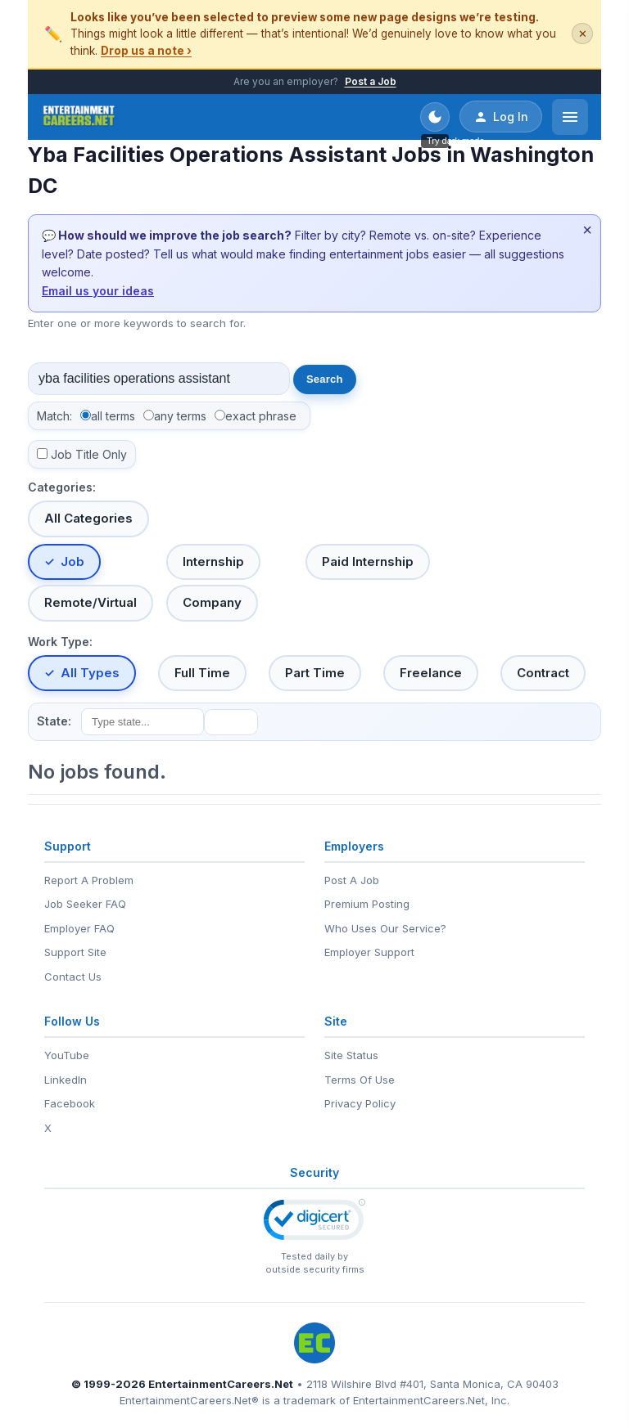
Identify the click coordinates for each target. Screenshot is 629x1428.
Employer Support (369, 952)
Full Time (202, 672)
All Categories (88, 518)
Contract (543, 672)
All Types (90, 672)
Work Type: (60, 642)
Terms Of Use (359, 1079)
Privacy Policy (360, 1103)
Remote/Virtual (90, 602)
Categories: (62, 487)
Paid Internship (368, 561)
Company (212, 602)
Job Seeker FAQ (85, 903)
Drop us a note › (146, 50)
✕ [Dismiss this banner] (582, 34)
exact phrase (260, 416)
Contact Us (73, 976)
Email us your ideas (98, 291)
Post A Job (351, 880)
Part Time (315, 672)
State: (54, 721)
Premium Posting (367, 903)
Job (72, 561)
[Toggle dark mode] (435, 117)
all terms (113, 416)
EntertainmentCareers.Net (220, 1383)
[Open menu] (570, 117)
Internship (213, 561)
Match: (54, 416)
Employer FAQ (79, 928)
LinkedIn (65, 1079)
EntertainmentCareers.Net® (189, 1400)
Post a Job (370, 81)
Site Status (351, 1055)
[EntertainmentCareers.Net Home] (79, 117)
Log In (500, 117)
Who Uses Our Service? (385, 928)
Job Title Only (89, 454)
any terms (180, 416)
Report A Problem (88, 880)
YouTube (66, 1055)
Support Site (75, 952)
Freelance (431, 672)
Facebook (69, 1103)
